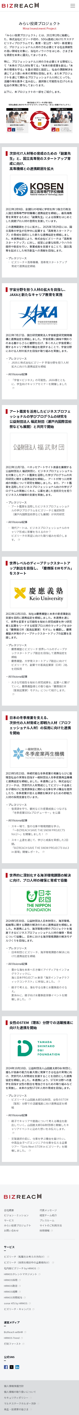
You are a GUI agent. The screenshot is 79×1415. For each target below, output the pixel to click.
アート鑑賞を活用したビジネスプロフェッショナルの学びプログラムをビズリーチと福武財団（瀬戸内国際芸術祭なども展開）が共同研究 (40, 510)
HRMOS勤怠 (10, 1286)
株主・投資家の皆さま (16, 1409)
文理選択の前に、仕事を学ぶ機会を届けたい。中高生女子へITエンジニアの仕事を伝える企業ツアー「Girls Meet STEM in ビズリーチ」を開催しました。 (39, 1144)
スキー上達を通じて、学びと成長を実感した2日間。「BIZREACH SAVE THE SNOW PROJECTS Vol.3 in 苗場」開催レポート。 (40, 846)
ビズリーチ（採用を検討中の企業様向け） (27, 1262)
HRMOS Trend (12, 1338)
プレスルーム (47, 1220)
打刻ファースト (12, 1343)
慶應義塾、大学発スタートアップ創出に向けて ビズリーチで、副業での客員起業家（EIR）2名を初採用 (39, 665)
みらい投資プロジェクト (17, 1225)
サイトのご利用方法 (51, 1225)
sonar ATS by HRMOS (15, 1303)
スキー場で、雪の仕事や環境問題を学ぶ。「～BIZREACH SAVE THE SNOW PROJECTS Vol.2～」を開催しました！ (38, 830)
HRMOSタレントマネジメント (20, 1274)
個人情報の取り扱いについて (20, 1392)
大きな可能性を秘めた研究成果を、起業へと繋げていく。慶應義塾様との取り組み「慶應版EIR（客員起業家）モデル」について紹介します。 (40, 686)
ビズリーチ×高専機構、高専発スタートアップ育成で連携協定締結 (39, 264)
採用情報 (44, 1230)
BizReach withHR (13, 1332)
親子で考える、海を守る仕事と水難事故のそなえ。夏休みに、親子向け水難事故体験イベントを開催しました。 (39, 993)
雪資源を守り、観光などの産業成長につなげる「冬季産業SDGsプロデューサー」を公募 (39, 810)
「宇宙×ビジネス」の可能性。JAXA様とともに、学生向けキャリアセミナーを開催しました (39, 382)
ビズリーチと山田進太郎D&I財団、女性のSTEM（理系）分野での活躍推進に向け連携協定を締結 (39, 1103)
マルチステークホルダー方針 (20, 1403)
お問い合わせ (11, 1230)
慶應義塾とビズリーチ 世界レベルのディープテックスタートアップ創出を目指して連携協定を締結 (39, 653)
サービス (9, 1220)
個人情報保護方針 (14, 1386)
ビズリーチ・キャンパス (17, 1309)
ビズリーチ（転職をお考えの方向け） (25, 1256)
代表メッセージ (48, 1210)
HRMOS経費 (10, 1291)
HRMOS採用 (10, 1280)
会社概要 (9, 1210)
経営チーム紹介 (48, 1215)
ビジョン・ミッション (16, 1215)
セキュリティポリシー (16, 1397)
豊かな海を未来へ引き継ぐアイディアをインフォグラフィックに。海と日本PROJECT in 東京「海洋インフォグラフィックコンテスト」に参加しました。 (40, 975)
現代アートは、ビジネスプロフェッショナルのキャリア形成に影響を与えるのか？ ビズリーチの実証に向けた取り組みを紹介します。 (40, 533)
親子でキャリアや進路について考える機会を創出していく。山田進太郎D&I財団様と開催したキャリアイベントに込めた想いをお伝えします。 (40, 1125)
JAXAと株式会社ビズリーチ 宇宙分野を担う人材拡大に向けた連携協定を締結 (40, 364)
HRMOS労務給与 (13, 1297)
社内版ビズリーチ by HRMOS (20, 1268)
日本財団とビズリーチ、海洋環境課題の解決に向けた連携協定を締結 (40, 954)
